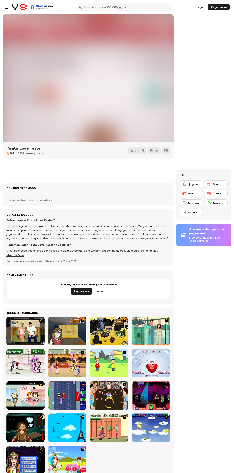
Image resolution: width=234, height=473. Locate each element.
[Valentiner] (151, 427)
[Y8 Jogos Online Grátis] (19, 7)
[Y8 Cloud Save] (191, 212)
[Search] (81, 7)
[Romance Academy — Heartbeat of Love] (25, 363)
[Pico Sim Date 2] (109, 331)
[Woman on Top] (67, 427)
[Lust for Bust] (25, 331)
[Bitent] (191, 193)
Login (200, 7)
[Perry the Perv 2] (151, 331)
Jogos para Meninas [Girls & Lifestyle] (30, 261)
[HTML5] (216, 193)
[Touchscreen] (216, 203)
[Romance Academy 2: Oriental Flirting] (67, 363)
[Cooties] (109, 427)
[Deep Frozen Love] (25, 427)
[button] (15, 255)
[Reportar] (154, 150)
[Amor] (216, 184)
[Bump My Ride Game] (67, 395)
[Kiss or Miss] (109, 363)
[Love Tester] (151, 363)
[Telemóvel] (191, 203)
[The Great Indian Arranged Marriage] (109, 395)
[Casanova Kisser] (151, 395)
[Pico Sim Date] (67, 331)
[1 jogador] (191, 184)
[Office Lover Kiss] (25, 395)
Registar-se (219, 7)
